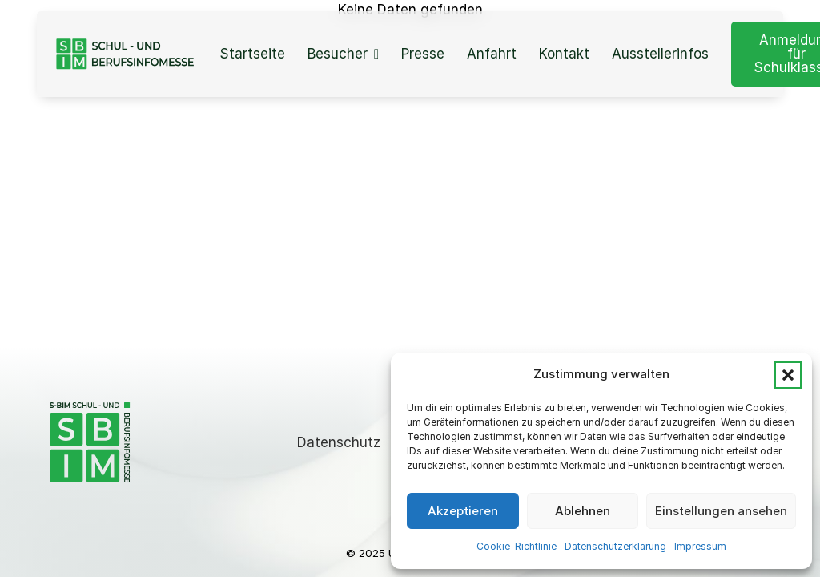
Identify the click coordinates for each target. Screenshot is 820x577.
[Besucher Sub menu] (376, 54)
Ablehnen (582, 510)
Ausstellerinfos (660, 54)
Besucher (338, 54)
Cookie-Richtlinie (516, 546)
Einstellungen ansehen (721, 510)
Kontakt (564, 54)
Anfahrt (492, 54)
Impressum (700, 546)
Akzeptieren (463, 510)
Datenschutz (338, 442)
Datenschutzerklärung (615, 546)
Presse (422, 54)
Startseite (252, 54)
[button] (788, 375)
